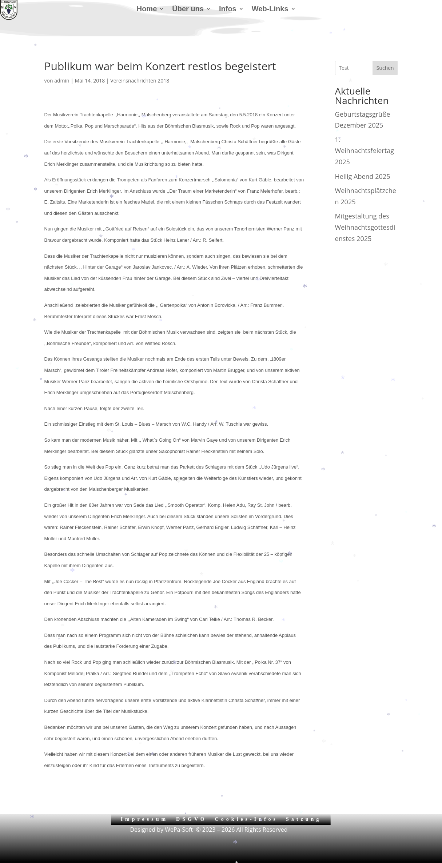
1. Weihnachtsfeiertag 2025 (364, 150)
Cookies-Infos (246, 819)
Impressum (144, 819)
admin (61, 80)
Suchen (385, 67)
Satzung (303, 819)
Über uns (188, 9)
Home (147, 9)
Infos (227, 9)
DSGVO (191, 819)
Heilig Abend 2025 (362, 176)
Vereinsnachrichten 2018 (139, 80)
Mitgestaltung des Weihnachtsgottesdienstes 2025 (365, 227)
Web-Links (270, 9)
